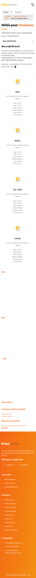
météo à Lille (8, 519)
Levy (6, 18)
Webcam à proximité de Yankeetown (13, 425)
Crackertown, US (7, 416)
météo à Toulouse (10, 507)
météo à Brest (9, 515)
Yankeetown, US (6, 414)
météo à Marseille (10, 511)
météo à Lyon (8, 526)
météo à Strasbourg (10, 530)
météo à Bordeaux (10, 503)
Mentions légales (10, 479)
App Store (24, 465)
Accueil (8, 16)
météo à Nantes (9, 522)
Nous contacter (9, 483)
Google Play (10, 465)
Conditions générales (11, 487)
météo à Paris (8, 500)
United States (19, 16)
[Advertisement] (18, 294)
